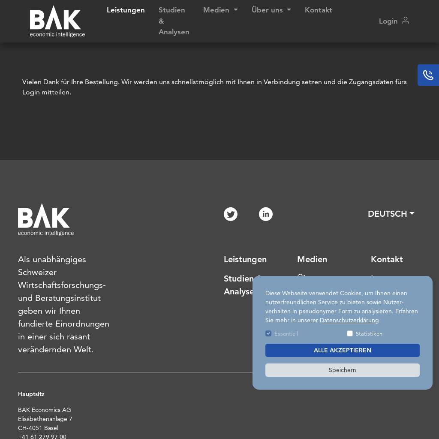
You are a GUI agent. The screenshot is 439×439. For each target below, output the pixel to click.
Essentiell (286, 333)
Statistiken (369, 333)
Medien (312, 259)
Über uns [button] (268, 10)
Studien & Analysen (174, 21)
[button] (391, 213)
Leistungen (126, 10)
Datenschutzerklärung (349, 320)
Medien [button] (217, 10)
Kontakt (318, 10)
